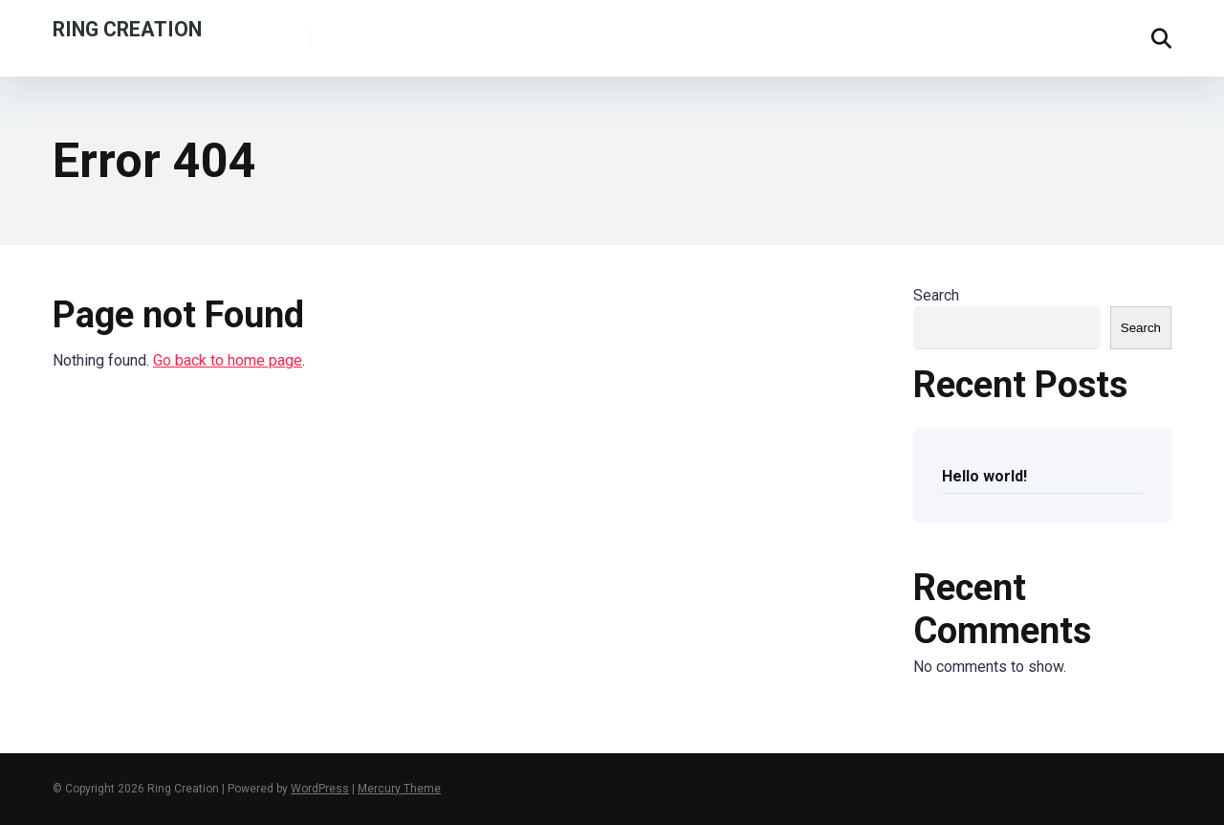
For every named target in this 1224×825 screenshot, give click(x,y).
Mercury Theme (399, 788)
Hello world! (984, 476)
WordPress (320, 788)
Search (936, 295)
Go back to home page (227, 360)
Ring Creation (127, 28)
